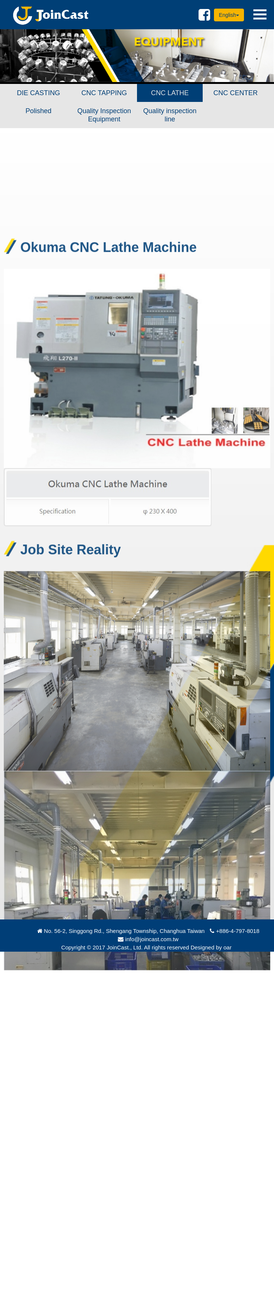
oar (227, 947)
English (229, 15)
